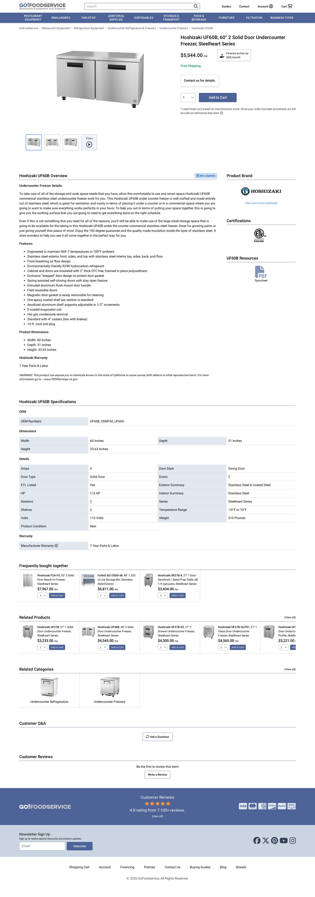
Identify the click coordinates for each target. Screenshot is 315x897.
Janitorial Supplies (116, 17)
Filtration (254, 17)
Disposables (143, 17)
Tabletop (88, 17)
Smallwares (60, 17)
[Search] (138, 6)
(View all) (290, 617)
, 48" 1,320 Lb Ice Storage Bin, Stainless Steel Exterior (116, 579)
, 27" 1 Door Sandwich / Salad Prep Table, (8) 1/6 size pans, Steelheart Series (178, 579)
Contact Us (172, 867)
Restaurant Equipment (33, 17)
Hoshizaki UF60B (202, 28)
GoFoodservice (28, 28)
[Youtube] (284, 841)
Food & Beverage (199, 17)
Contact (244, 6)
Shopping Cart (79, 867)
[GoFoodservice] (42, 6)
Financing (127, 867)
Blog (223, 867)
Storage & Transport (171, 17)
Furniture (226, 17)
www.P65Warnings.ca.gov (60, 379)
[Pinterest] (274, 841)
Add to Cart (218, 97)
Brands (241, 867)
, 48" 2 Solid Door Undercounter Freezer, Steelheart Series (115, 631)
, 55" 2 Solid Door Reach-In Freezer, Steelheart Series (55, 579)
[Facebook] (257, 841)
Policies (149, 867)
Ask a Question (205, 175)
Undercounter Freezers (174, 28)
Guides (226, 6)
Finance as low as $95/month (234, 55)
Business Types (282, 17)
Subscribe (79, 846)
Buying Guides (200, 867)
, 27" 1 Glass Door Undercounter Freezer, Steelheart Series (237, 631)
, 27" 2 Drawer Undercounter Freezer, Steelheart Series (176, 631)
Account (105, 867)
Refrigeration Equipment (89, 28)
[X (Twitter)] (265, 841)
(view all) (157, 816)
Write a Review (157, 774)
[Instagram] (292, 841)
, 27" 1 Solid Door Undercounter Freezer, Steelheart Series (55, 631)
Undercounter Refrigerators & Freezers (132, 28)
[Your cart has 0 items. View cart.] (287, 6)
